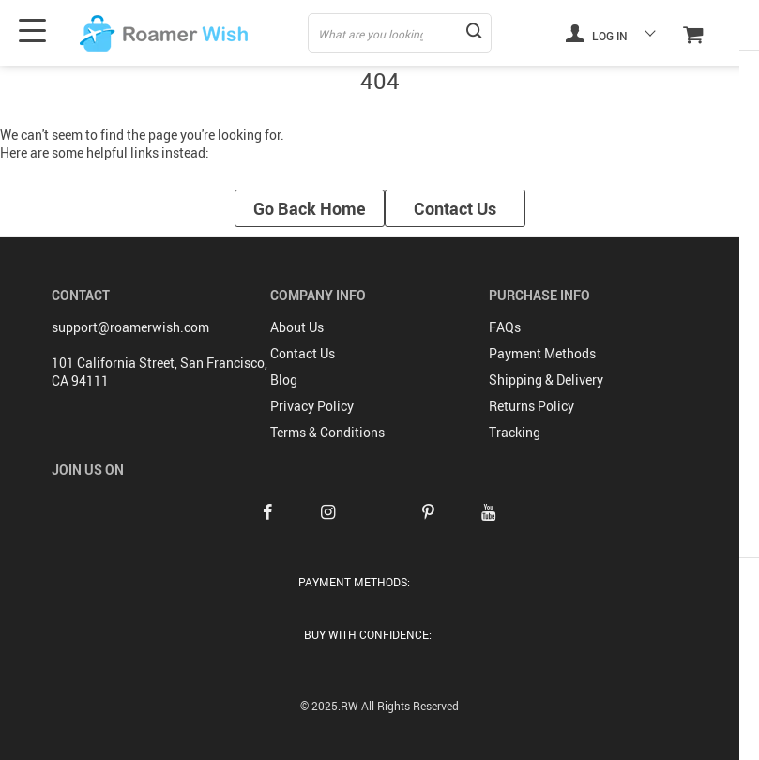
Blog (283, 379)
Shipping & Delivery (546, 379)
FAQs (505, 327)
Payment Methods (542, 353)
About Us (297, 327)
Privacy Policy (312, 406)
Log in (597, 33)
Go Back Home (309, 208)
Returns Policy (531, 406)
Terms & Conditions (327, 432)
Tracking (514, 432)
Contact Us (455, 208)
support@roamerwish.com (130, 327)
